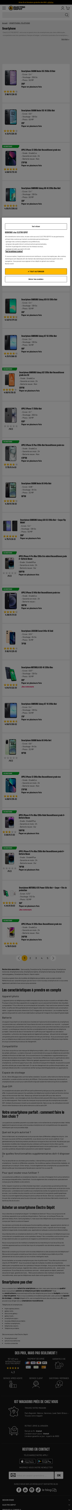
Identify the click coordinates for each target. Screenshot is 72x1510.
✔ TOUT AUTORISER (36, 271)
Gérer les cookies (36, 279)
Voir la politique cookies (14, 251)
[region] (36, 252)
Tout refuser (36, 226)
